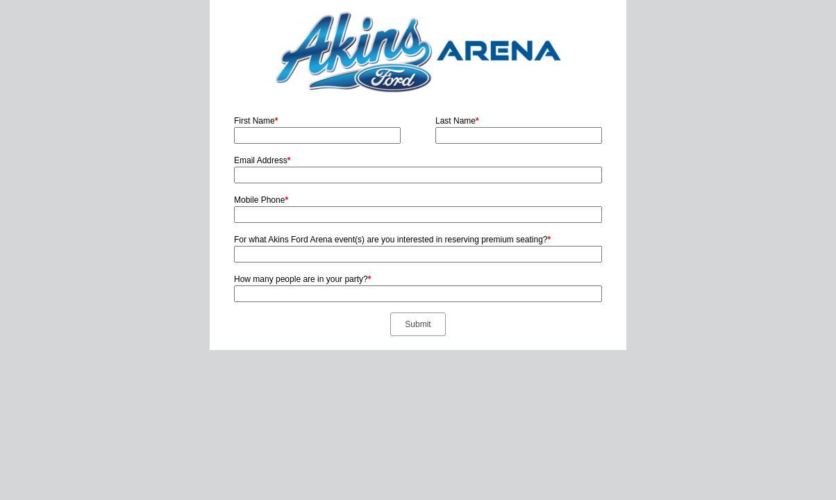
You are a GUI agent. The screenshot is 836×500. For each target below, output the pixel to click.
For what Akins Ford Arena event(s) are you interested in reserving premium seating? (392, 239)
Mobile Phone (261, 200)
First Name (256, 121)
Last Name (457, 121)
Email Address (262, 160)
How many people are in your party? (302, 279)
